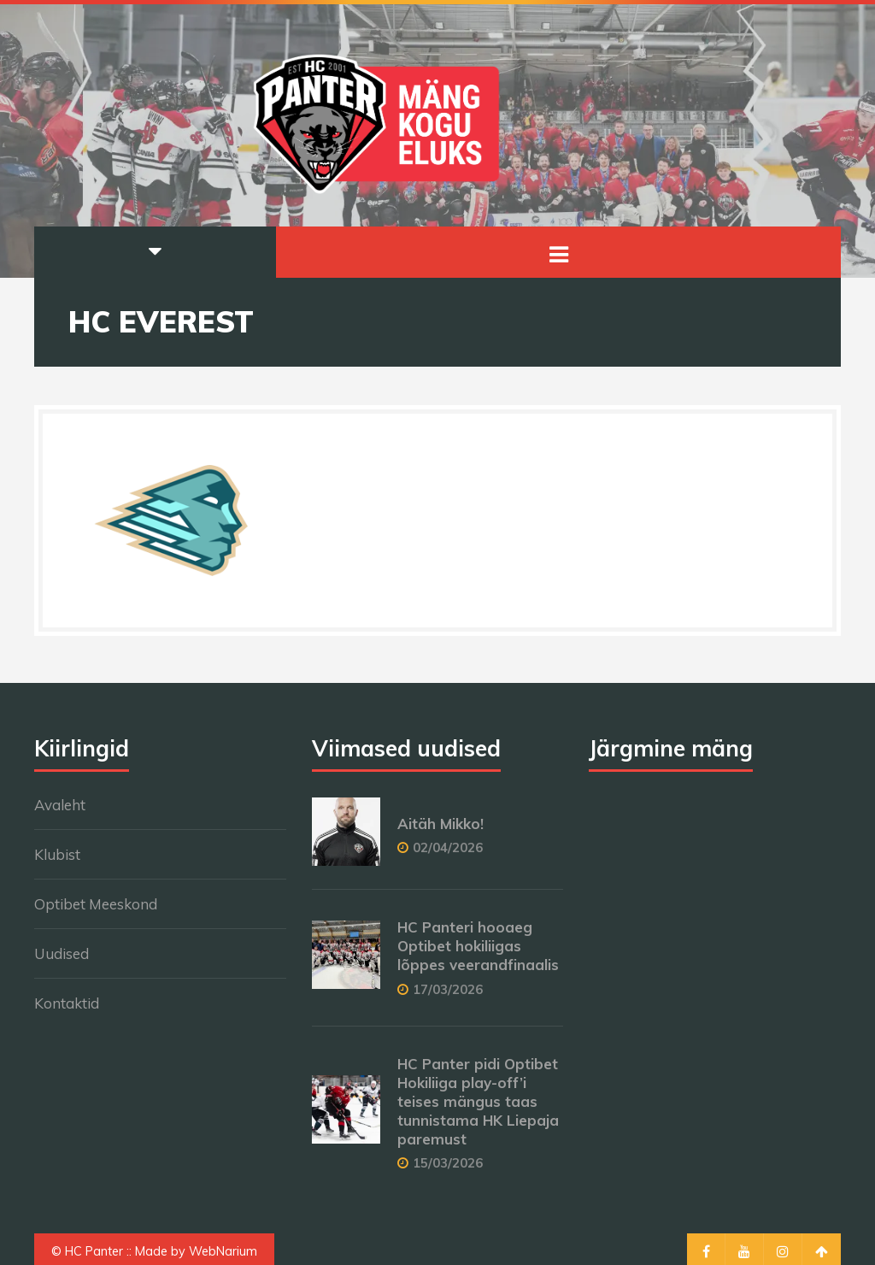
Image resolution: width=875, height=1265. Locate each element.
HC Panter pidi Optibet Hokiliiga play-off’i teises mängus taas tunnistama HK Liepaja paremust (478, 1101)
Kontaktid (66, 1003)
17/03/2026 (448, 989)
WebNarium (223, 1251)
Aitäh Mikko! (440, 824)
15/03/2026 (448, 1163)
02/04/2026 (448, 847)
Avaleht (59, 804)
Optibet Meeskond (95, 904)
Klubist (57, 854)
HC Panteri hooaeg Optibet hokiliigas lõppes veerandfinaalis (478, 946)
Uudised (61, 953)
